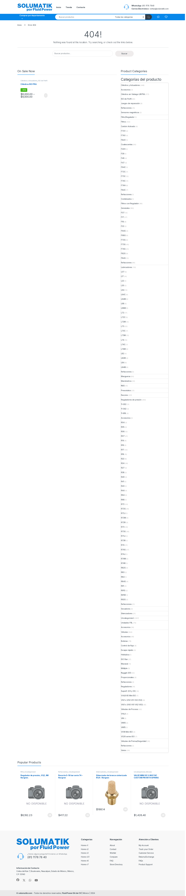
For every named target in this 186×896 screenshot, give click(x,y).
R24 (122, 463)
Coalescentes (127, 144)
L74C (123, 344)
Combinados (126, 199)
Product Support (146, 864)
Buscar (124, 53)
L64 (122, 290)
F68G (123, 235)
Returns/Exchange (146, 857)
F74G (123, 249)
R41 (122, 481)
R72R (123, 522)
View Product (46, 95)
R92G (123, 599)
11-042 (123, 409)
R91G (123, 590)
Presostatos (126, 390)
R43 (122, 486)
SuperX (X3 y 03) (128, 691)
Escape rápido (127, 650)
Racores (124, 395)
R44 (123, 490)
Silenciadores (126, 613)
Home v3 (84, 853)
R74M (123, 559)
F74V (123, 135)
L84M (123, 367)
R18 (122, 454)
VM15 (123, 727)
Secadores (125, 609)
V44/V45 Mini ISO (128, 695)
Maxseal (124, 664)
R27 (122, 468)
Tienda (69, 7)
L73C (123, 331)
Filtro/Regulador (127, 117)
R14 (122, 440)
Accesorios (125, 90)
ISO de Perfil (42, 81)
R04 (123, 422)
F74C (123, 181)
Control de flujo (127, 645)
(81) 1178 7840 (148, 6)
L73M (123, 335)
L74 (122, 340)
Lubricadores (126, 267)
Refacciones (126, 108)
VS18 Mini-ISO (127, 732)
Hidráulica (125, 655)
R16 (122, 445)
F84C (123, 190)
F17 (122, 217)
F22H (123, 149)
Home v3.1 (85, 857)
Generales (125, 208)
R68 (123, 500)
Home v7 (85, 864)
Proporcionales (127, 677)
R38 (122, 472)
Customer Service (146, 853)
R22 (122, 459)
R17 (122, 450)
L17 (122, 276)
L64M (123, 299)
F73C (123, 176)
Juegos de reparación (130, 103)
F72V (123, 131)
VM (122, 718)
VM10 (123, 723)
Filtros (123, 122)
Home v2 (84, 849)
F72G (123, 240)
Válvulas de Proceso (129, 709)
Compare (114, 857)
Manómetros (126, 381)
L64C (123, 294)
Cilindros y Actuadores (29, 81)
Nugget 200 (126, 673)
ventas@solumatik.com (159, 9)
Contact (113, 849)
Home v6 (85, 861)
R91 (122, 586)
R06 (123, 431)
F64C (123, 167)
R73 (122, 527)
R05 (122, 427)
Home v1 (84, 845)
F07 (122, 213)
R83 (122, 572)
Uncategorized (127, 618)
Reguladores (126, 686)
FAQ (111, 861)
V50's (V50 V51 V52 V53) (131, 700)
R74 (122, 545)
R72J (123, 513)
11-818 (123, 413)
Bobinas (124, 641)
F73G (123, 244)
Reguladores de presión (131, 400)
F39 (122, 153)
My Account (144, 845)
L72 (122, 313)
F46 (122, 158)
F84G (123, 258)
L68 (122, 303)
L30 (122, 285)
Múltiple (124, 668)
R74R (123, 563)
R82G (123, 568)
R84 (123, 577)
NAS (123, 386)
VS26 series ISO (128, 736)
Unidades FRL (127, 623)
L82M (123, 358)
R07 (123, 436)
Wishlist (113, 853)
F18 (122, 222)
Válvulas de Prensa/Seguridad (133, 741)
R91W (123, 595)
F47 (122, 163)
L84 (122, 362)
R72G (123, 509)
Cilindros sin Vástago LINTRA (133, 94)
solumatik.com (25, 893)
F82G (123, 253)
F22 (122, 226)
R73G (123, 531)
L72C (123, 317)
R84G (123, 581)
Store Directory (116, 864)
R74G (123, 550)
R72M (123, 518)
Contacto (80, 7)
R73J (123, 536)
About (112, 845)
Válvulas (124, 632)
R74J (123, 554)
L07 (122, 272)
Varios (123, 750)
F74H (123, 185)
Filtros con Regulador (130, 203)
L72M (123, 322)
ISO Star (124, 659)
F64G (123, 231)
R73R (123, 540)
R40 (123, 477)
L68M (123, 308)
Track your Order (146, 849)
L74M (123, 349)
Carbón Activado (128, 126)
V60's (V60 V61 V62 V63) (132, 704)
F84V (123, 140)
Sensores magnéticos (130, 112)
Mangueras (125, 376)
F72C (123, 172)
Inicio (58, 7)
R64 (123, 495)
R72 (122, 504)
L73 (122, 326)
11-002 (123, 404)
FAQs (141, 861)
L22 (122, 281)
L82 (122, 353)
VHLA (123, 714)
